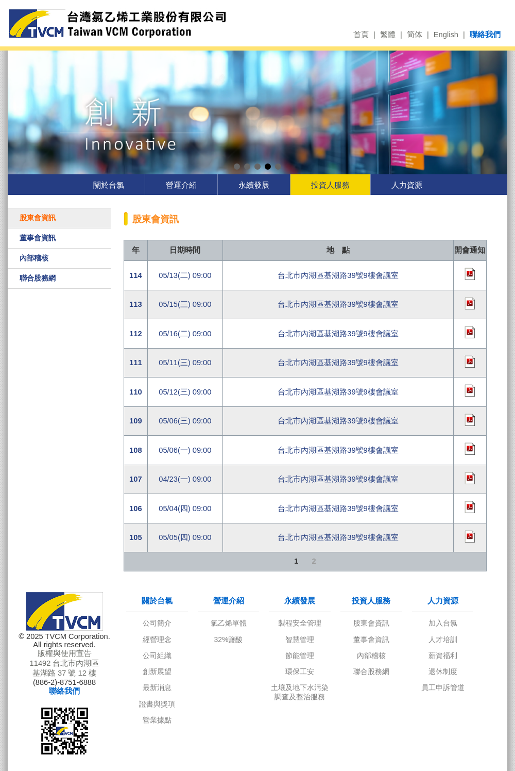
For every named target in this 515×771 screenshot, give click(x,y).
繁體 (388, 34)
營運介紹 (181, 185)
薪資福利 (442, 655)
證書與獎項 (157, 704)
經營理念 (157, 639)
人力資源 (406, 185)
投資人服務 (330, 185)
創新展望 (157, 671)
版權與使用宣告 (65, 653)
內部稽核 (34, 258)
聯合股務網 (38, 278)
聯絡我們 (485, 34)
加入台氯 (442, 623)
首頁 (361, 34)
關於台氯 (108, 185)
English (446, 34)
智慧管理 (299, 639)
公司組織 (157, 655)
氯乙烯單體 (229, 623)
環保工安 (299, 671)
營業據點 (157, 720)
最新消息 (157, 687)
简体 (414, 34)
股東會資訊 (38, 218)
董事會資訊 (38, 238)
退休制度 (442, 671)
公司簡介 (157, 623)
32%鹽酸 (228, 639)
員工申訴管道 (443, 687)
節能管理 (299, 655)
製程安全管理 (299, 623)
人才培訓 (442, 639)
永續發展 (253, 185)
